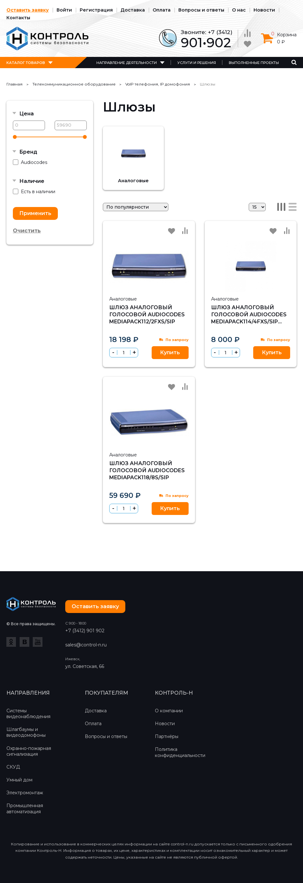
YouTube (37, 642)
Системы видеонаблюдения (28, 713)
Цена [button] (26, 114)
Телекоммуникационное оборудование (74, 84)
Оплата (162, 10)
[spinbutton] (123, 352)
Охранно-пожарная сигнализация (28, 751)
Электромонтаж (24, 793)
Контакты (18, 18)
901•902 (206, 43)
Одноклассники (11, 642)
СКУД (13, 767)
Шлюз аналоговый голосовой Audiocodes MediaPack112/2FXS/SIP (147, 314)
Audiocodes (30, 162)
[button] (134, 352)
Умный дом (19, 780)
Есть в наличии (34, 192)
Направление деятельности (126, 62)
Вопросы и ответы (201, 10)
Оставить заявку (27, 10)
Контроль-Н (47, 38)
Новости (264, 10)
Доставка (132, 10)
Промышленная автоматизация (24, 808)
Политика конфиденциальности (180, 752)
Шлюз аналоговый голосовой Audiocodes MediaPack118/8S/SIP (147, 470)
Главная (14, 84)
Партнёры (166, 736)
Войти (64, 10)
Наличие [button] (31, 181)
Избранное (171, 231)
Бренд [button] (28, 152)
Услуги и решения (196, 62)
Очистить (27, 231)
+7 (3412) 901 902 (84, 631)
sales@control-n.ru (86, 645)
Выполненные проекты (254, 62)
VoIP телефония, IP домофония (157, 84)
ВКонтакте (24, 642)
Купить (170, 352)
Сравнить (185, 230)
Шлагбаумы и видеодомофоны (26, 732)
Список (293, 207)
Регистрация (96, 10)
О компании (169, 711)
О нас (239, 10)
